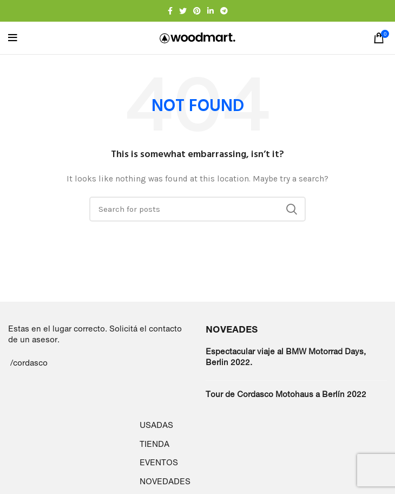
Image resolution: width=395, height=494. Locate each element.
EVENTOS (159, 462)
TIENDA (154, 443)
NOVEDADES (165, 481)
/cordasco (29, 362)
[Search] (197, 209)
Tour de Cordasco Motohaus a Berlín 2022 (286, 394)
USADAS (156, 425)
